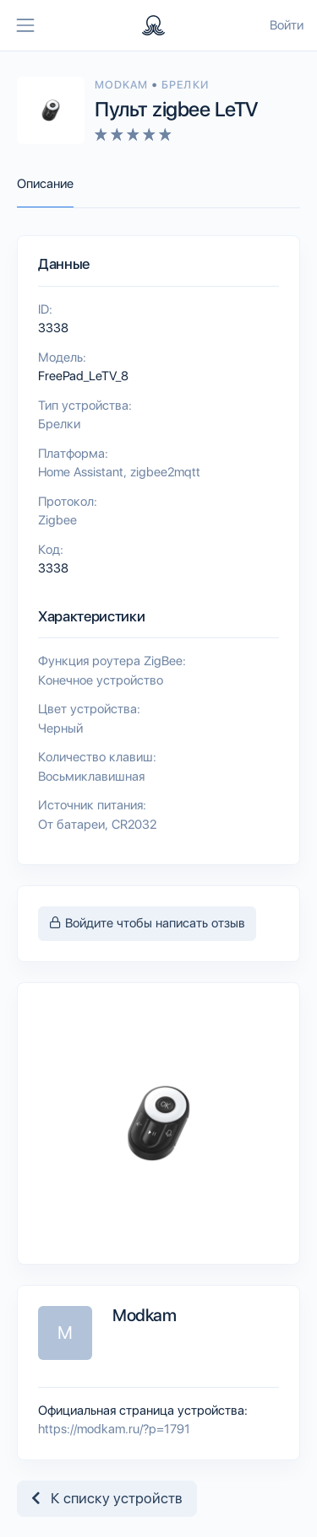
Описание (45, 183)
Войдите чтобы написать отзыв (147, 923)
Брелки (184, 84)
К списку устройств (107, 1498)
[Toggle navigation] (25, 25)
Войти (286, 25)
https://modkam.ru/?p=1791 (114, 1429)
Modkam (123, 84)
